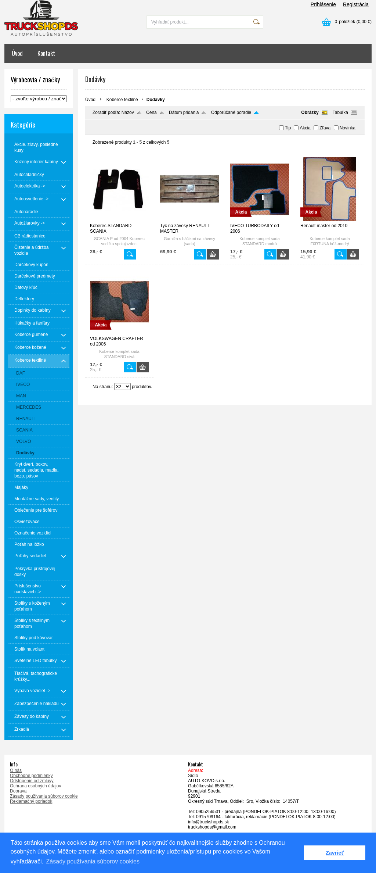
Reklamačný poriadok (31, 801)
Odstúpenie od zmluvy (32, 780)
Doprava (18, 791)
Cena (151, 112)
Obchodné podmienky (31, 775)
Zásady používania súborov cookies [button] (93, 861)
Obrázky (309, 112)
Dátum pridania (184, 112)
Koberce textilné (122, 99)
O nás (16, 770)
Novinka (347, 127)
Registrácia (356, 4)
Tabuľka (340, 112)
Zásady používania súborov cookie (44, 796)
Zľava (324, 127)
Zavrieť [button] (335, 853)
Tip (288, 127)
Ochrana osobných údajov (35, 785)
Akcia (305, 127)
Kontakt (46, 53)
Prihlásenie (323, 4)
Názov (128, 112)
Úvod (17, 53)
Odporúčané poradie (231, 112)
